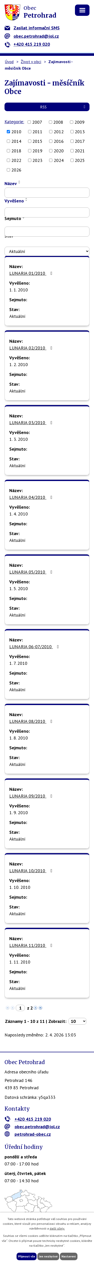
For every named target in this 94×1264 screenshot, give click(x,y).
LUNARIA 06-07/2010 (35, 646)
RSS (63, 106)
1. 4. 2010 (18, 514)
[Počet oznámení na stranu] (77, 1021)
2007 (37, 122)
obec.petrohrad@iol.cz (32, 36)
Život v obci (31, 61)
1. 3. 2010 (18, 439)
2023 (37, 160)
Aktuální (17, 316)
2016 (59, 141)
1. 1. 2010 (18, 290)
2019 (37, 151)
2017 (80, 141)
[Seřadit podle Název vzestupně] (19, 181)
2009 (79, 122)
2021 (80, 151)
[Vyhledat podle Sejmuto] (47, 232)
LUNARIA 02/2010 (31, 348)
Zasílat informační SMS (32, 28)
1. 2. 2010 (18, 364)
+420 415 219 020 (27, 44)
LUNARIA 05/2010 (31, 572)
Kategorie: (14, 121)
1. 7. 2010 (18, 663)
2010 (16, 132)
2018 (16, 151)
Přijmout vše (26, 1256)
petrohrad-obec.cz (28, 1134)
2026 (16, 170)
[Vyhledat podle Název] (47, 193)
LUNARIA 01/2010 (31, 273)
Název (11, 183)
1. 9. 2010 (18, 812)
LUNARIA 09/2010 (31, 796)
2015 (37, 141)
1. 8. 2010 (18, 738)
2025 (80, 160)
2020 (59, 151)
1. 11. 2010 (19, 962)
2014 (16, 141)
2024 (59, 160)
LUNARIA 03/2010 (31, 422)
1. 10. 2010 (19, 887)
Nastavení (68, 1256)
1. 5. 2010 (18, 588)
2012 (59, 132)
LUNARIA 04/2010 (31, 497)
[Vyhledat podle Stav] (47, 251)
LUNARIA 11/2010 (31, 945)
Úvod (9, 61)
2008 (58, 122)
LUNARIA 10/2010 (31, 871)
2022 (16, 160)
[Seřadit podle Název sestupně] (19, 183)
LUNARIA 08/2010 (31, 721)
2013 (80, 132)
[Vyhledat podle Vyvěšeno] (47, 212)
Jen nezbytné (48, 1256)
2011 (37, 132)
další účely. (57, 1228)
